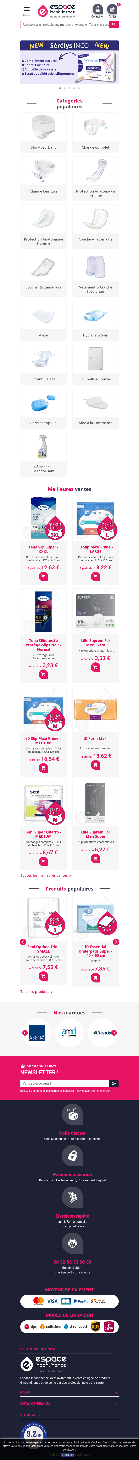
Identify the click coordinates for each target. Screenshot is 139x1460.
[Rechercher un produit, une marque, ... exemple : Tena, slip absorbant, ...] (69, 24)
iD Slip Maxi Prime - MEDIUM (43, 740)
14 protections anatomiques (95, 650)
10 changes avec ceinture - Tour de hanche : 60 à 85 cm (43, 958)
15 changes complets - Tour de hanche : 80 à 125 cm (43, 750)
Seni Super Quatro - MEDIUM (43, 834)
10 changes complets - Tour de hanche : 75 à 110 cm (43, 843)
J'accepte (67, 1454)
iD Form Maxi (96, 738)
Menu (25, 1392)
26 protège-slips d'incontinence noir (43, 656)
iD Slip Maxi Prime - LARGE (95, 549)
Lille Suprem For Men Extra (95, 643)
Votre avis (30, 1415)
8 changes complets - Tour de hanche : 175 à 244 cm (43, 558)
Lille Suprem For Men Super (95, 834)
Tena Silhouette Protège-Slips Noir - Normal (43, 645)
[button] (60, 88)
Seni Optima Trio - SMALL (43, 949)
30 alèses (96, 961)
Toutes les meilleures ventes (46, 875)
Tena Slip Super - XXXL (43, 549)
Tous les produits (37, 992)
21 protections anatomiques (95, 842)
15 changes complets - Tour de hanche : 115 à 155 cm (96, 558)
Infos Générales (35, 1404)
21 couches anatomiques (96, 748)
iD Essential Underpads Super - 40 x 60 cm (96, 951)
